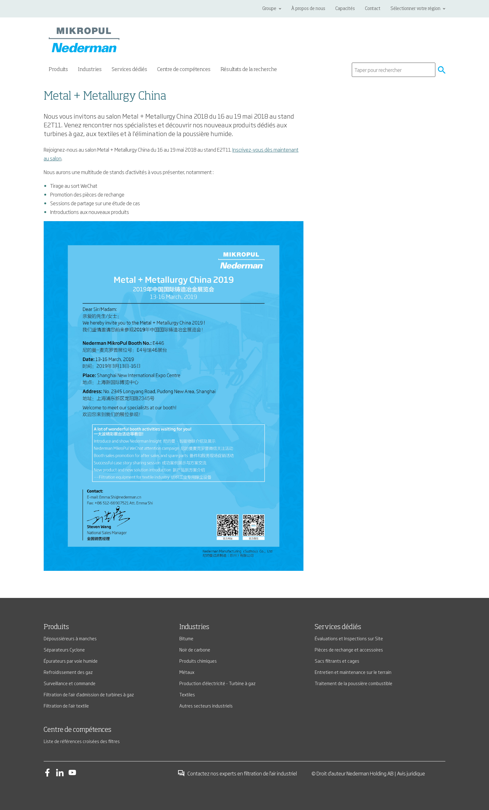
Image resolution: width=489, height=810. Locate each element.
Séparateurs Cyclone (64, 649)
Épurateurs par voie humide (71, 660)
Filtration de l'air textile (66, 705)
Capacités (345, 9)
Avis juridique (411, 773)
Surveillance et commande (69, 683)
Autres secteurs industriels (206, 705)
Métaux (186, 672)
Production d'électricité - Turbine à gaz (217, 683)
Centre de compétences (184, 69)
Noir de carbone (194, 649)
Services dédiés (338, 627)
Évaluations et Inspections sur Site (349, 638)
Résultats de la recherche (248, 69)
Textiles (187, 694)
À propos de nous (308, 9)
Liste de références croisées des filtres (82, 741)
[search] (393, 70)
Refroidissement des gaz (68, 672)
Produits (56, 627)
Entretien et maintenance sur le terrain (353, 672)
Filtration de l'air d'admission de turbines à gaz (89, 694)
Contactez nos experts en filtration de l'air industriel (237, 773)
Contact (372, 9)
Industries (194, 627)
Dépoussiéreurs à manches (70, 638)
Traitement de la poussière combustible (353, 683)
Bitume (186, 638)
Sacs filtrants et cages (337, 660)
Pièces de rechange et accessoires (349, 649)
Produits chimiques (198, 660)
